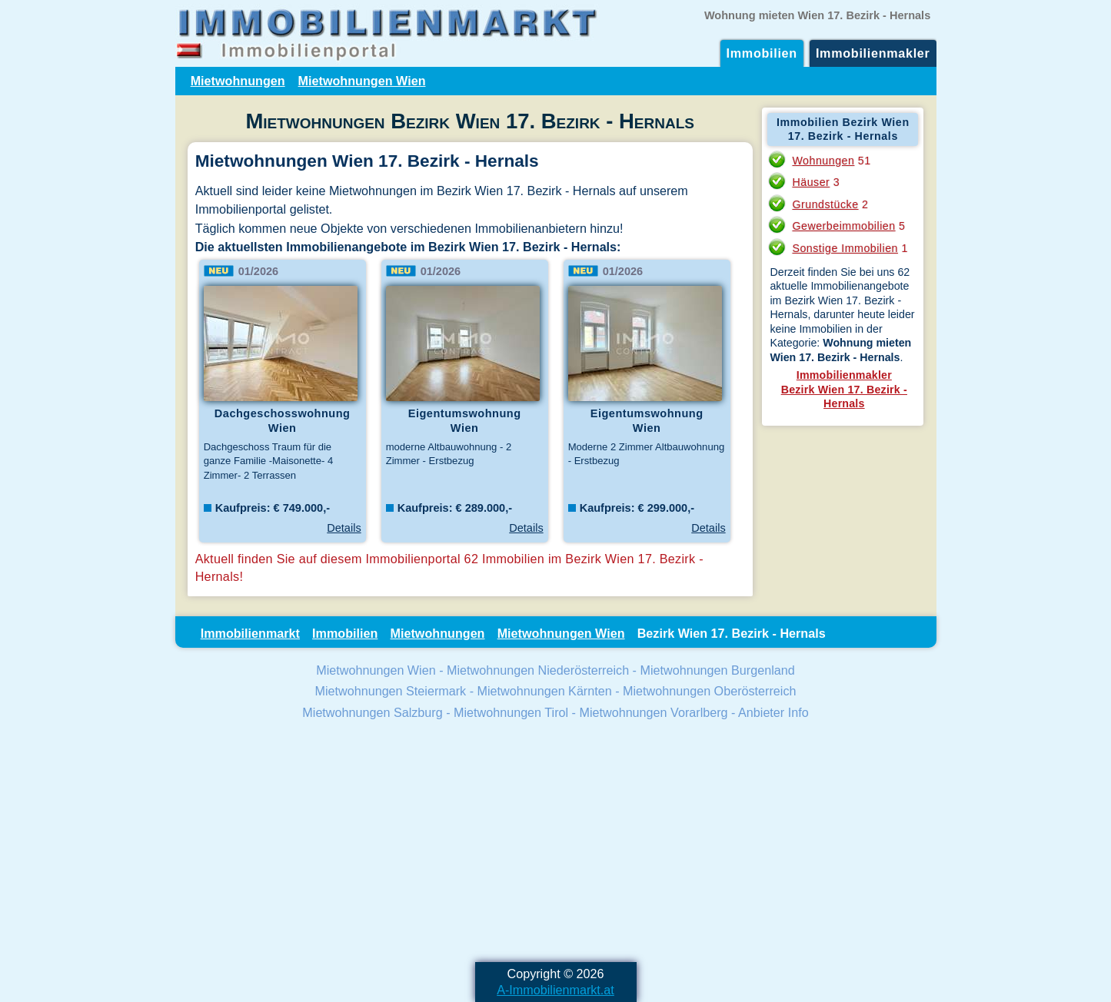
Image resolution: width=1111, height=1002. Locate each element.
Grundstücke (825, 204)
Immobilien (762, 53)
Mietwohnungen (238, 81)
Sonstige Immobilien (845, 248)
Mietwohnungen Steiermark (391, 691)
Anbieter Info (773, 712)
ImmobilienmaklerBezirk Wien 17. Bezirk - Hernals (844, 389)
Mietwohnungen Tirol (511, 712)
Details (344, 528)
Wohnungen (823, 160)
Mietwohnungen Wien (362, 81)
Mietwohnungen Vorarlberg (653, 712)
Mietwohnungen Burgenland (717, 670)
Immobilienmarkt (250, 633)
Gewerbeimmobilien (843, 226)
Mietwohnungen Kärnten (544, 691)
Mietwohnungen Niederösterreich (538, 670)
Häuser (811, 182)
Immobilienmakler (873, 53)
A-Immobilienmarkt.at (555, 990)
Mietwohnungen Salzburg (372, 712)
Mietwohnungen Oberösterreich (709, 691)
